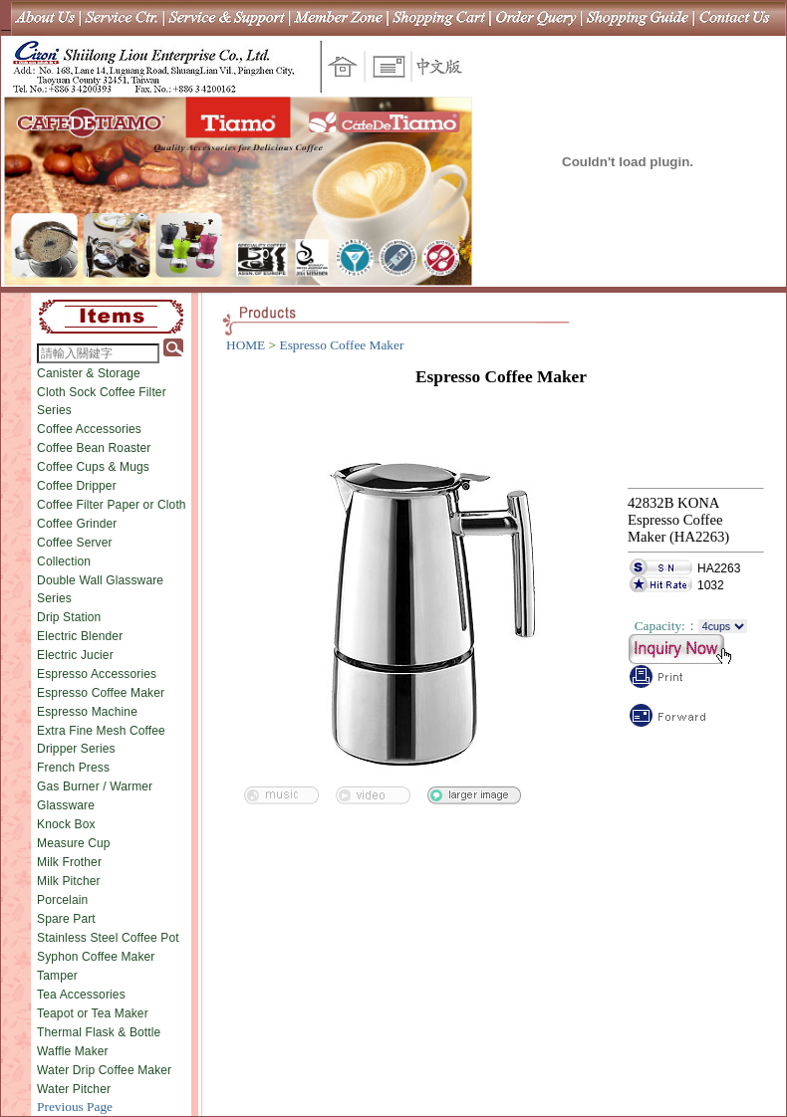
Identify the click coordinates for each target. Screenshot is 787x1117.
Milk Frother (69, 862)
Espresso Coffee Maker (100, 693)
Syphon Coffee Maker (95, 957)
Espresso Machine (87, 712)
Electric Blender (80, 636)
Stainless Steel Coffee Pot (108, 938)
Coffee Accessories (89, 429)
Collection (64, 561)
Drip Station (69, 617)
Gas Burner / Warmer (94, 786)
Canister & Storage (88, 373)
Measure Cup (74, 843)
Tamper (57, 976)
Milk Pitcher (69, 881)
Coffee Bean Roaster (93, 448)
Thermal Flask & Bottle (98, 1032)
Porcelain (62, 900)
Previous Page (75, 1106)
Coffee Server (75, 543)
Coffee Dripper (77, 486)
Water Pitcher (74, 1089)
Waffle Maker (73, 1051)
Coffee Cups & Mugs (93, 467)
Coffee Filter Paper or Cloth (111, 505)
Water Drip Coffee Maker (104, 1070)
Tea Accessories (81, 995)
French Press (73, 768)
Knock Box (66, 824)
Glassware (66, 805)
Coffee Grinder (77, 524)
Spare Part (66, 919)
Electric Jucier (75, 655)
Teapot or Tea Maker (92, 1013)
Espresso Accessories (96, 674)
